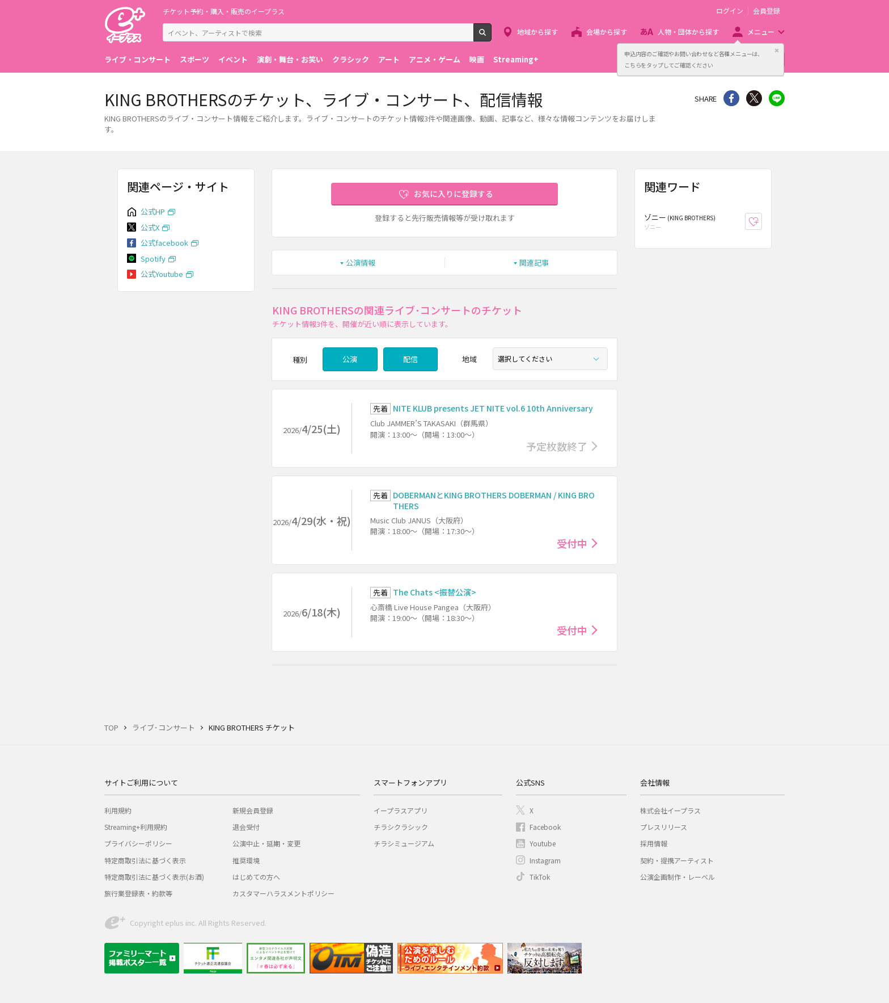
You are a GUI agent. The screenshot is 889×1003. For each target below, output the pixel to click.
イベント (233, 59)
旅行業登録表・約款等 (138, 893)
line (777, 98)
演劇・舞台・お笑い (290, 59)
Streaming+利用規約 (135, 827)
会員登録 (766, 11)
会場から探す (606, 31)
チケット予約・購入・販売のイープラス (224, 11)
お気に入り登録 (761, 221)
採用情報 (653, 843)
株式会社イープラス (670, 810)
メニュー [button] (760, 31)
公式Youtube (162, 273)
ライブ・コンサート (137, 59)
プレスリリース (663, 827)
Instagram (545, 860)
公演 (349, 359)
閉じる (776, 50)
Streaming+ (516, 59)
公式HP (153, 211)
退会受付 (246, 827)
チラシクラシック (401, 827)
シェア (731, 98)
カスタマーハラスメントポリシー (283, 893)
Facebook (545, 827)
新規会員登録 (252, 810)
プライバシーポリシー (138, 843)
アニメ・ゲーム (434, 59)
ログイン (729, 11)
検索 (491, 36)
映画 (476, 59)
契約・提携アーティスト (677, 860)
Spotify (153, 258)
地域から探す (537, 31)
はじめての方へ (256, 877)
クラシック (350, 59)
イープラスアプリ (400, 810)
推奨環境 (246, 860)
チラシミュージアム (404, 843)
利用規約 (118, 810)
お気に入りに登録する (453, 193)
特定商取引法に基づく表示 (145, 860)
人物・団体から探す (688, 31)
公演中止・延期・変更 (266, 843)
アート (389, 59)
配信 (410, 359)
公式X (150, 227)
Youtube (543, 843)
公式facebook (164, 242)
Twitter (754, 98)
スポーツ (194, 59)
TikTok (540, 877)
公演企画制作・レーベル (677, 877)
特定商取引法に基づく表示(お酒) (154, 877)
